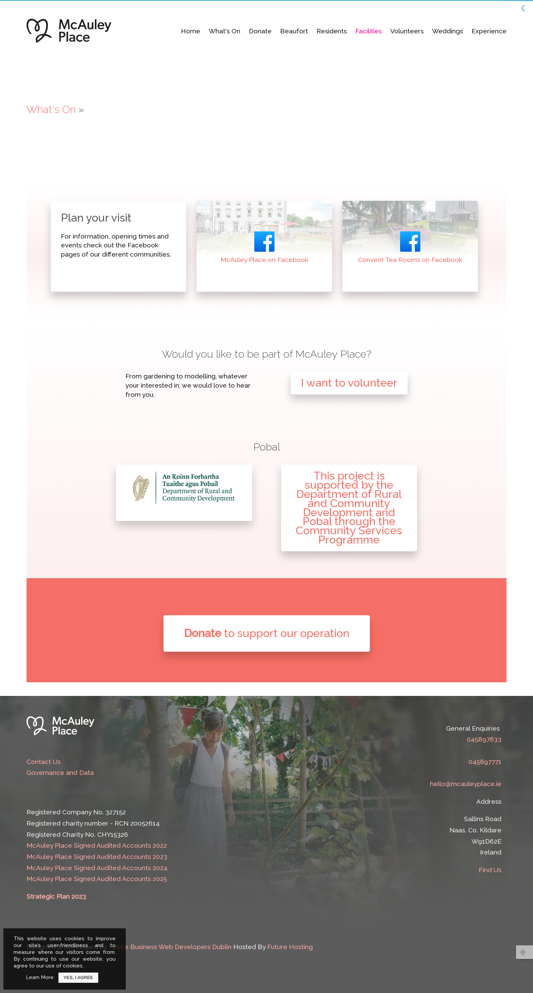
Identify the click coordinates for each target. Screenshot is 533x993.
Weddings (447, 31)
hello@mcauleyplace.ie (465, 783)
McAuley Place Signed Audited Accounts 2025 (97, 878)
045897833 (484, 739)
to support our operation (266, 633)
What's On (224, 31)
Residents (331, 31)
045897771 (484, 761)
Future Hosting (290, 946)
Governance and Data (60, 772)
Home (190, 31)
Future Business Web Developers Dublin (169, 946)
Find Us (490, 870)
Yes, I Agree (78, 977)
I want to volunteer (349, 382)
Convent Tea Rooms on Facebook (410, 259)
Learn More (40, 977)
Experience (488, 31)
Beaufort (294, 31)
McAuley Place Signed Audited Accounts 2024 (97, 868)
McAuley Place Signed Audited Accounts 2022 (97, 845)
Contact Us (44, 761)
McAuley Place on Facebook (264, 259)
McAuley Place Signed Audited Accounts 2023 (97, 856)
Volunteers (407, 31)
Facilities (368, 31)
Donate (260, 31)
